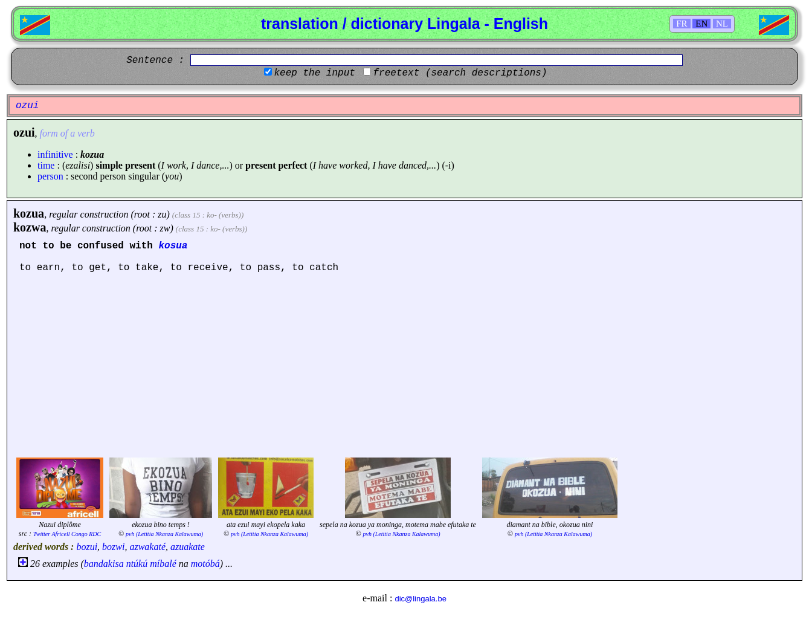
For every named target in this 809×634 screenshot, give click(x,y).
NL (722, 23)
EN (701, 23)
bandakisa (104, 563)
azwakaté (147, 547)
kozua (28, 213)
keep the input (314, 73)
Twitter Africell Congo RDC (67, 534)
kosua (172, 246)
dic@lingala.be (420, 598)
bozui (86, 547)
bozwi (113, 547)
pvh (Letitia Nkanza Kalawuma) (164, 534)
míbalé (163, 563)
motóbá (205, 563)
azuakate (187, 547)
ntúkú (137, 563)
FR (681, 23)
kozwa (29, 227)
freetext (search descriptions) (460, 73)
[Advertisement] (404, 363)
